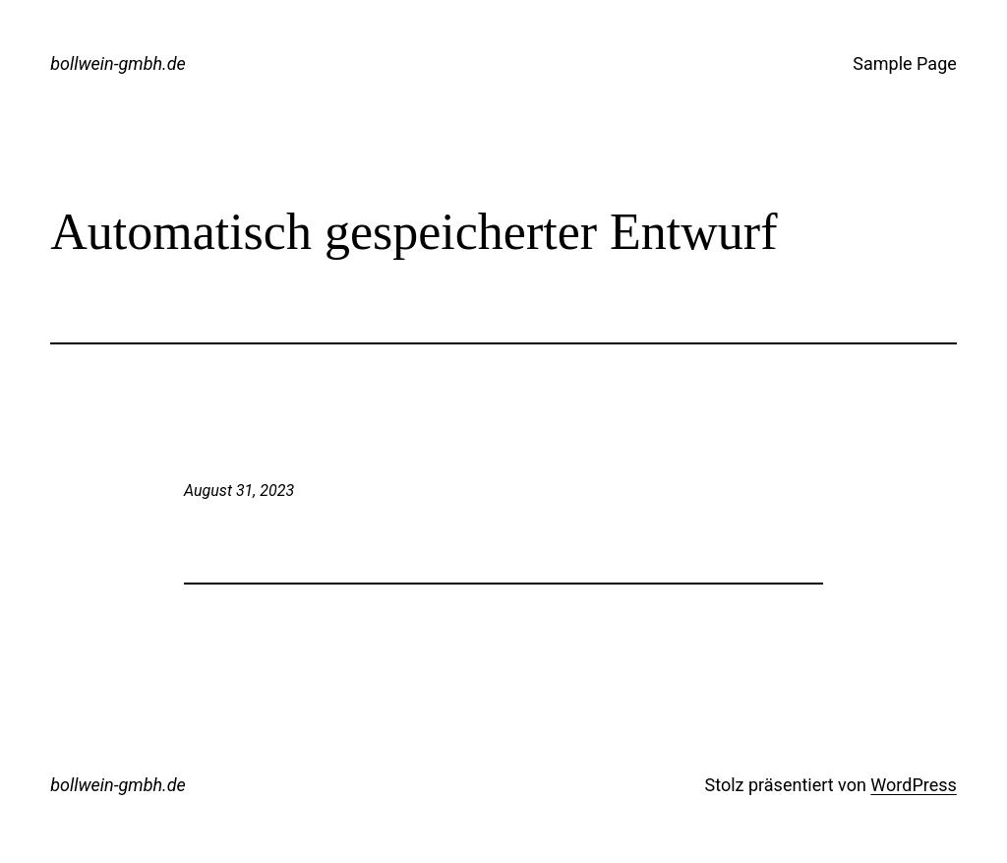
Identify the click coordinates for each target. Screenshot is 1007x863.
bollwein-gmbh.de (118, 63)
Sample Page (904, 63)
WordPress (913, 784)
